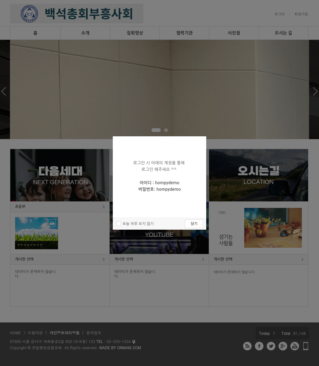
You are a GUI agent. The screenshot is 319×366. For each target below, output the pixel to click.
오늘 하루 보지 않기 (138, 224)
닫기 (194, 224)
